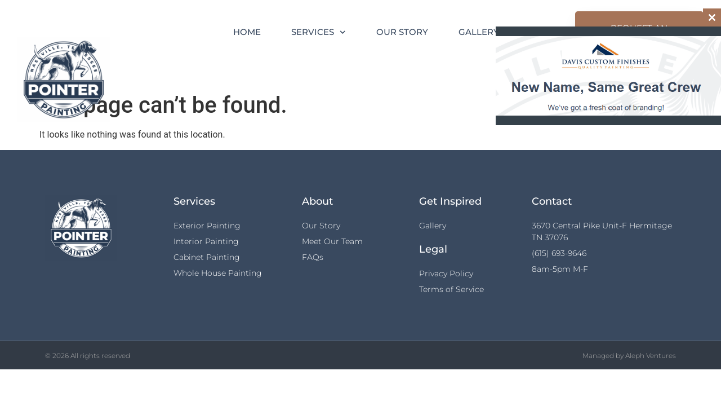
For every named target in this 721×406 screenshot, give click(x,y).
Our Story (402, 32)
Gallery (479, 32)
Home (247, 32)
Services (318, 32)
